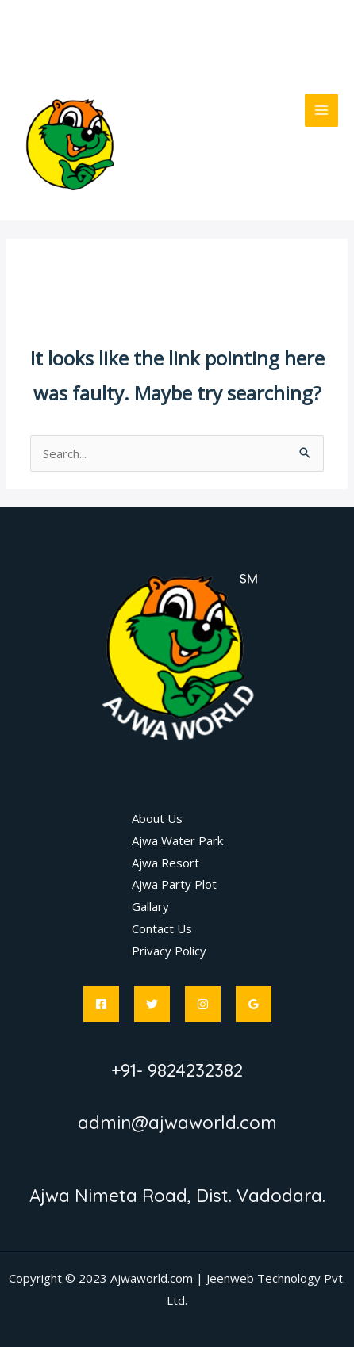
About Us (157, 818)
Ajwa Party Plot (174, 884)
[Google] (253, 1004)
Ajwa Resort (165, 863)
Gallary (150, 906)
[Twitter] (152, 1004)
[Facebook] (101, 1004)
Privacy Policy (169, 951)
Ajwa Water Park (177, 840)
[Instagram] (203, 1004)
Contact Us (162, 928)
